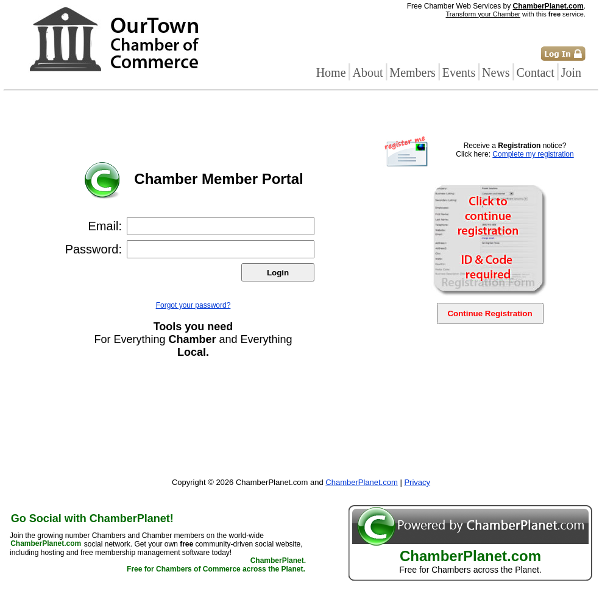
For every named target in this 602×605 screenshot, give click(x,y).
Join (571, 72)
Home (331, 72)
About (367, 72)
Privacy (417, 482)
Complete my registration (532, 154)
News (496, 72)
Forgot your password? (193, 305)
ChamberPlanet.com (548, 6)
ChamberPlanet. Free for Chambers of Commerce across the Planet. (216, 565)
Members (412, 72)
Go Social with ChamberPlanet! (92, 518)
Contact (535, 72)
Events (458, 72)
